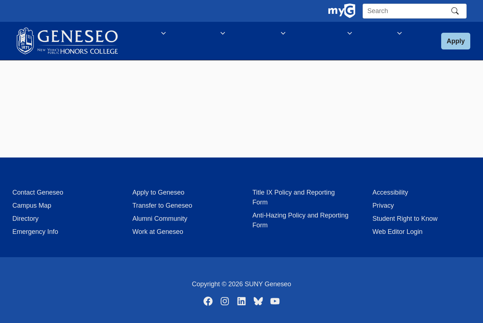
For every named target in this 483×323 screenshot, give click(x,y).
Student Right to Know (405, 218)
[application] (159, 34)
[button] (455, 45)
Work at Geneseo (157, 231)
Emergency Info (35, 231)
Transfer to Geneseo (162, 205)
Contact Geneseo (37, 192)
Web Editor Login (397, 231)
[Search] (455, 11)
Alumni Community (159, 218)
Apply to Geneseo (158, 192)
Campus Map (31, 205)
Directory (25, 218)
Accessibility (390, 192)
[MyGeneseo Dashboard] (341, 11)
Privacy (383, 205)
